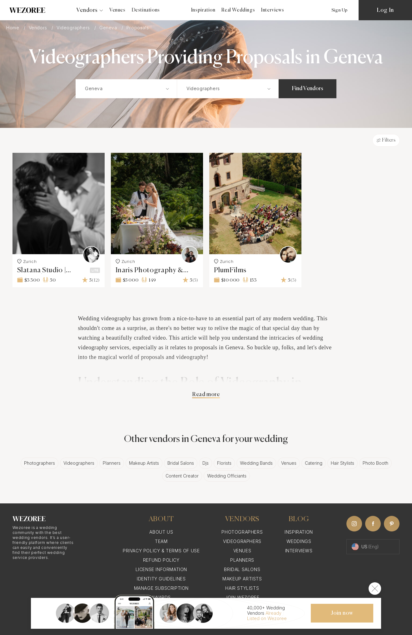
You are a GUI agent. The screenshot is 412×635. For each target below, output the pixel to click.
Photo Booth (375, 463)
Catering (313, 463)
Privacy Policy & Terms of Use (161, 550)
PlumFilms (230, 270)
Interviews (272, 10)
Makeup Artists (144, 463)
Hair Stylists (342, 463)
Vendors (39, 27)
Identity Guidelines (161, 578)
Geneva (108, 27)
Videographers (74, 27)
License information (161, 569)
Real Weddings (238, 10)
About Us (161, 532)
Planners (112, 463)
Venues (117, 10)
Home (13, 27)
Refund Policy (161, 560)
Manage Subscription (161, 588)
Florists (224, 463)
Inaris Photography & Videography (149, 270)
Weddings (298, 541)
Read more (206, 394)
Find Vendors (307, 88)
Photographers (39, 463)
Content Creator (182, 475)
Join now (342, 613)
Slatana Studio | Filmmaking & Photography (41, 270)
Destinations (146, 10)
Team (161, 541)
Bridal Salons (180, 463)
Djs (205, 463)
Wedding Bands (256, 463)
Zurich (27, 261)
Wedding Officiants (226, 475)
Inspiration (203, 10)
